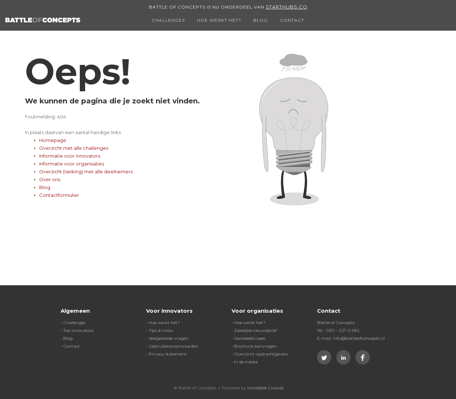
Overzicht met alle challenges (73, 148)
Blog (260, 20)
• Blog (67, 338)
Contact (292, 20)
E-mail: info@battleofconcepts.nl (351, 338)
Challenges (168, 20)
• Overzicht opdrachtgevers (260, 354)
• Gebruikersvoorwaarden (172, 346)
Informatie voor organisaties (71, 164)
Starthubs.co (286, 7)
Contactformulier (59, 195)
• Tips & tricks (159, 330)
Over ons (49, 179)
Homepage (52, 140)
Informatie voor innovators (69, 156)
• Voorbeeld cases (248, 338)
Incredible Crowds (265, 387)
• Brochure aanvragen (254, 346)
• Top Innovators (77, 330)
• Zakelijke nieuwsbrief (254, 330)
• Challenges (73, 322)
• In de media (245, 361)
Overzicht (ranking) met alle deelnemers (86, 171)
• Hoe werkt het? (163, 322)
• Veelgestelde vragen (167, 338)
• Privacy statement (166, 354)
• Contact (70, 346)
